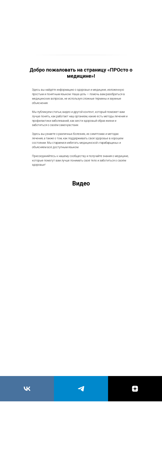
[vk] (27, 388)
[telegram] (81, 388)
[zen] (135, 388)
